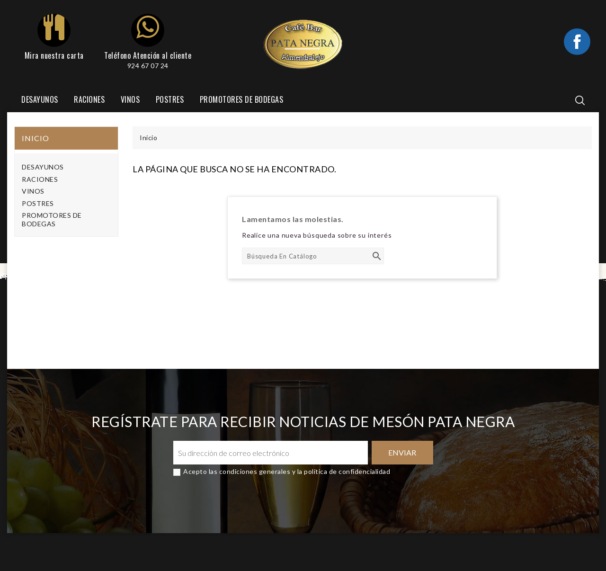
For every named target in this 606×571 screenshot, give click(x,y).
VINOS (130, 99)
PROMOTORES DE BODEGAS (242, 99)
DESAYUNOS (39, 99)
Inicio (35, 138)
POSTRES (170, 99)
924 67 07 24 (148, 66)
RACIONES (89, 99)
